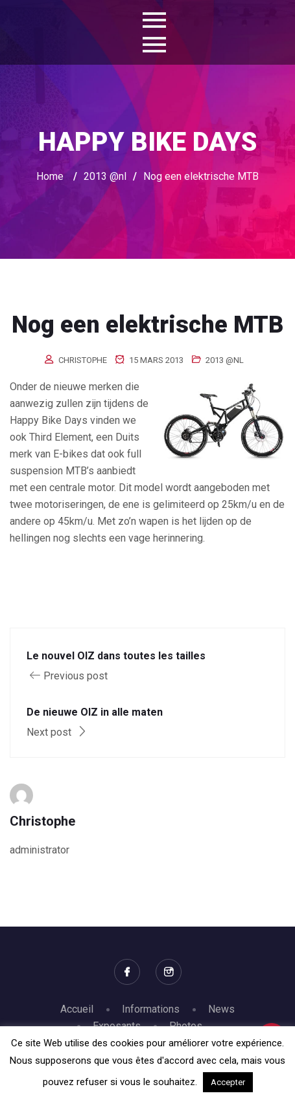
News (221, 1009)
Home (50, 176)
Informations (151, 1009)
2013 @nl (225, 360)
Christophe (82, 360)
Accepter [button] (228, 1082)
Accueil (76, 1009)
